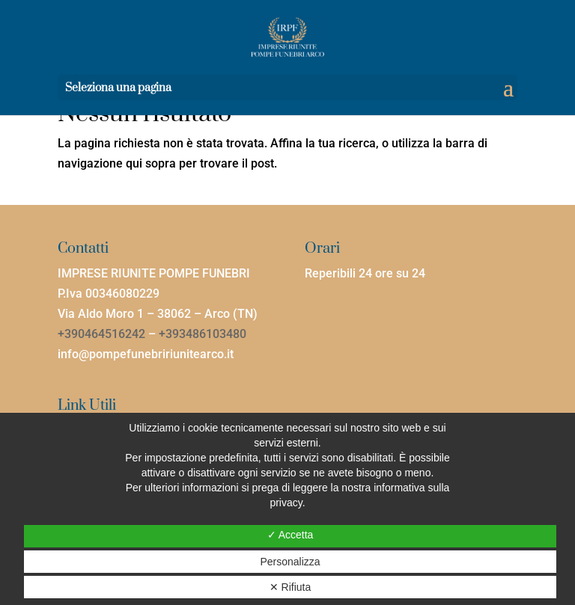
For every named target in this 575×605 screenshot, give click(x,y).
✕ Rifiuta (290, 587)
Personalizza (290, 562)
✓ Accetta (290, 535)
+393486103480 (202, 334)
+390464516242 (101, 334)
